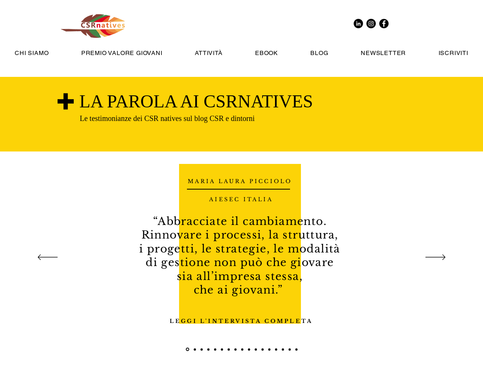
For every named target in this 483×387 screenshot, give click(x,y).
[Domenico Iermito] (269, 349)
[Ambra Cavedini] (229, 349)
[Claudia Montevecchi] (235, 349)
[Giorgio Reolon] (283, 349)
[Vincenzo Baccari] (222, 349)
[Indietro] (48, 257)
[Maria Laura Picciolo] (187, 349)
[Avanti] (435, 257)
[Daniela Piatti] (249, 349)
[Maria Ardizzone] (290, 349)
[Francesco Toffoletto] (201, 349)
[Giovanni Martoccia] (208, 349)
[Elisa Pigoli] (195, 349)
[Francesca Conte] (262, 349)
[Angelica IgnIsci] (296, 349)
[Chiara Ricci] (256, 349)
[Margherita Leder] (276, 349)
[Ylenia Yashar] (215, 349)
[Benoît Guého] (242, 349)
